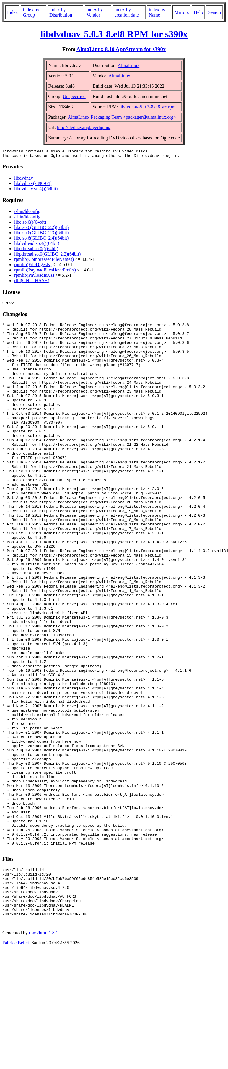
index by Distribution (60, 12)
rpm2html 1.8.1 (43, 1051)
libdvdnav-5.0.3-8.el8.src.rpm (147, 106)
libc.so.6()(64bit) (30, 223)
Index (12, 12)
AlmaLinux (128, 65)
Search (214, 12)
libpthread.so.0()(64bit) (36, 250)
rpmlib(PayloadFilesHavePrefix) (45, 271)
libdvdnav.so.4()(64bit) (36, 190)
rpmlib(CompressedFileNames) (44, 260)
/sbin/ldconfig (27, 213)
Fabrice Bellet (15, 1061)
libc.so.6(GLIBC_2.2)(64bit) (41, 229)
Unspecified (74, 96)
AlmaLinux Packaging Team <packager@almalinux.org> (122, 117)
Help (198, 12)
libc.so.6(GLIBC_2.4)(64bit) (41, 239)
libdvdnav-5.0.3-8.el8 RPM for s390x (114, 34)
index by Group (31, 12)
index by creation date (126, 12)
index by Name (157, 12)
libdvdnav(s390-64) (32, 185)
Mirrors (181, 12)
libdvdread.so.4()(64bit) (36, 245)
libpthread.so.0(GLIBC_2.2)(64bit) (47, 255)
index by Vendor (95, 12)
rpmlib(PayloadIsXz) (34, 276)
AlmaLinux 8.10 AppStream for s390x (121, 49)
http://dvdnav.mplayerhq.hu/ (83, 127)
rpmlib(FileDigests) (32, 266)
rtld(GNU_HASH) (31, 282)
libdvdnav (23, 179)
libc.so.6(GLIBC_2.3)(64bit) (41, 234)
